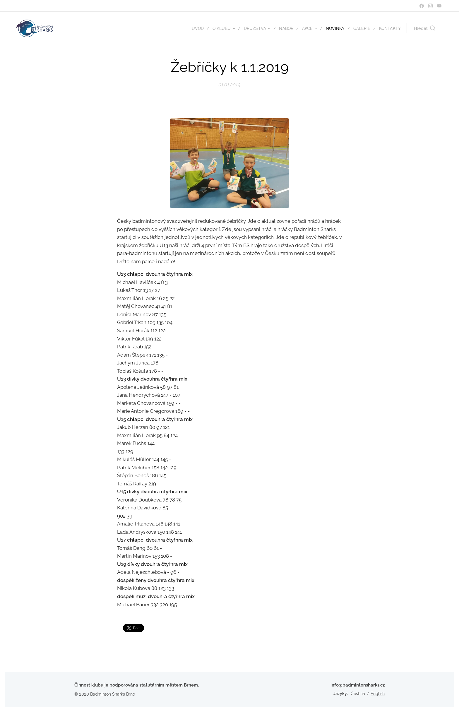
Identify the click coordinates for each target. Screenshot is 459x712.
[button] (425, 28)
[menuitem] (191, 28)
